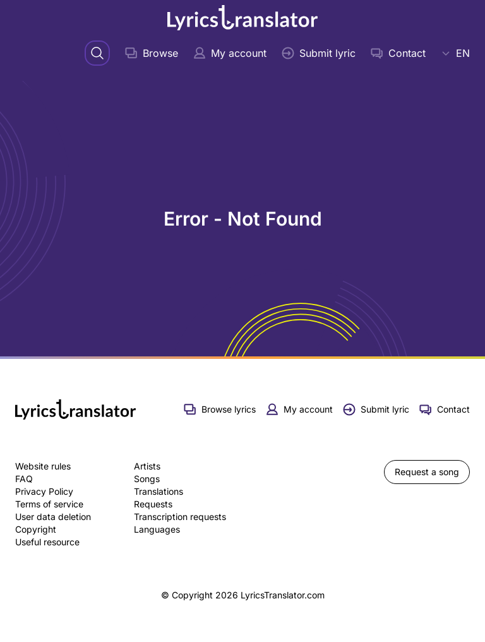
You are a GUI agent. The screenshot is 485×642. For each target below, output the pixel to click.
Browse (151, 53)
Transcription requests (180, 516)
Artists (147, 466)
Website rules (43, 466)
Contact (398, 53)
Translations (158, 491)
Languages (157, 529)
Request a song (427, 471)
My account (229, 53)
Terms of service (49, 504)
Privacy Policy (44, 491)
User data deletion (53, 516)
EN (455, 53)
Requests (153, 504)
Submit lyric (319, 53)
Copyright (35, 529)
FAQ (24, 478)
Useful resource (47, 541)
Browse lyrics (220, 409)
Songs (147, 478)
